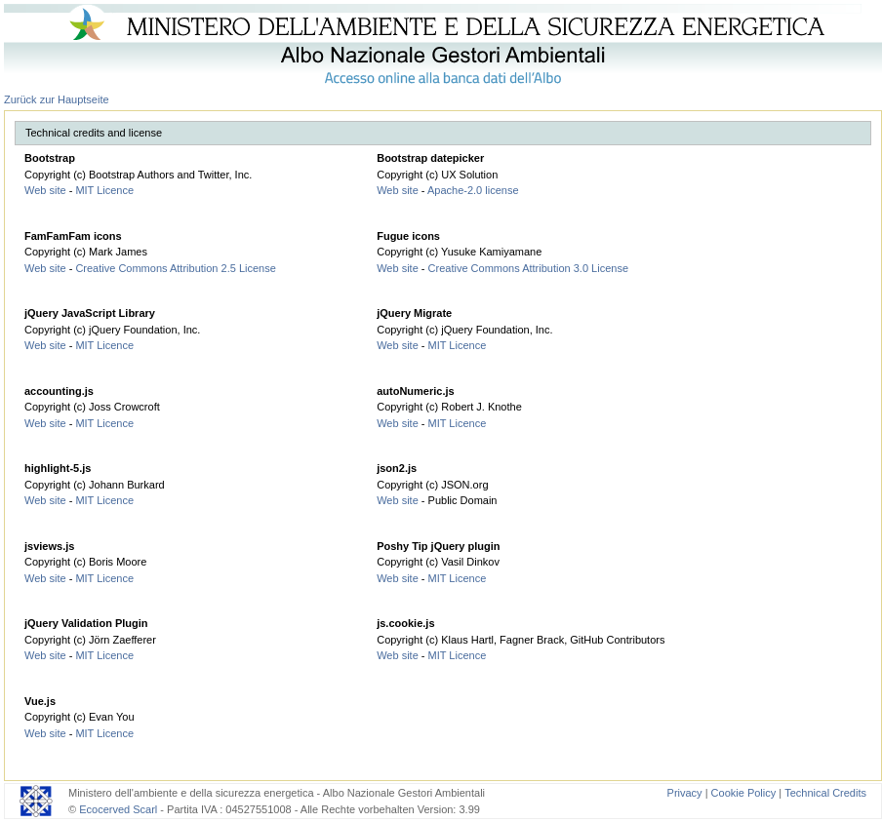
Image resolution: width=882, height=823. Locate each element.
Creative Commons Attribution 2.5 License (175, 268)
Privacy (684, 793)
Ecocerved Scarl (118, 809)
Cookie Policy (744, 793)
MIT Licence (104, 190)
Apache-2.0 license (473, 190)
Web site (45, 190)
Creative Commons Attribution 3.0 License (528, 268)
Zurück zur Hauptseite (56, 99)
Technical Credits (825, 793)
